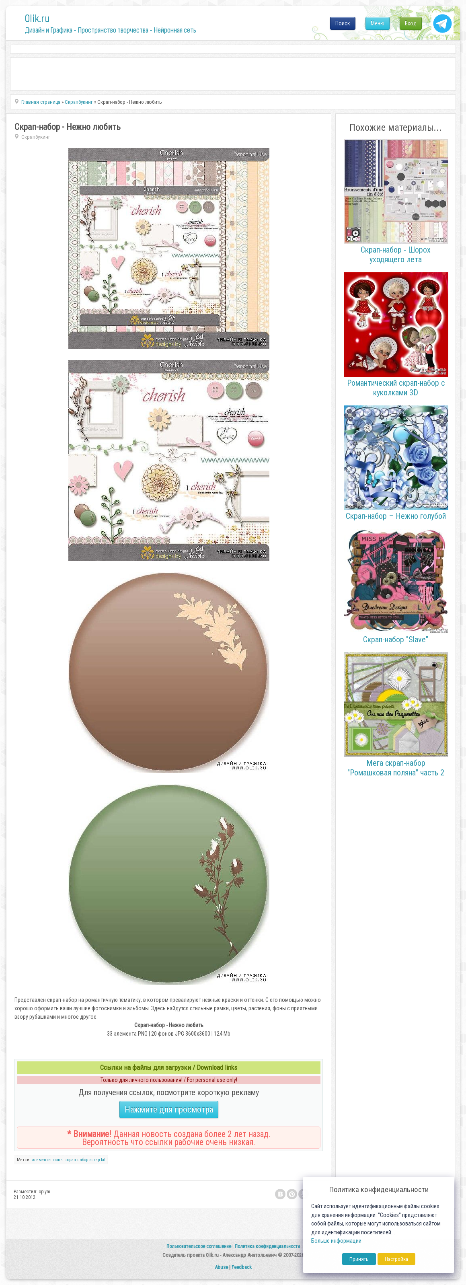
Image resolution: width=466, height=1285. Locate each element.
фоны (58, 1159)
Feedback (242, 1267)
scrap (94, 1159)
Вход (411, 23)
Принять (359, 1259)
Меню (377, 23)
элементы (41, 1159)
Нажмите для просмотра (169, 1109)
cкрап (70, 1159)
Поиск (342, 23)
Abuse (221, 1267)
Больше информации (336, 1241)
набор (82, 1159)
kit (103, 1159)
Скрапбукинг (35, 137)
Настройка (396, 1259)
